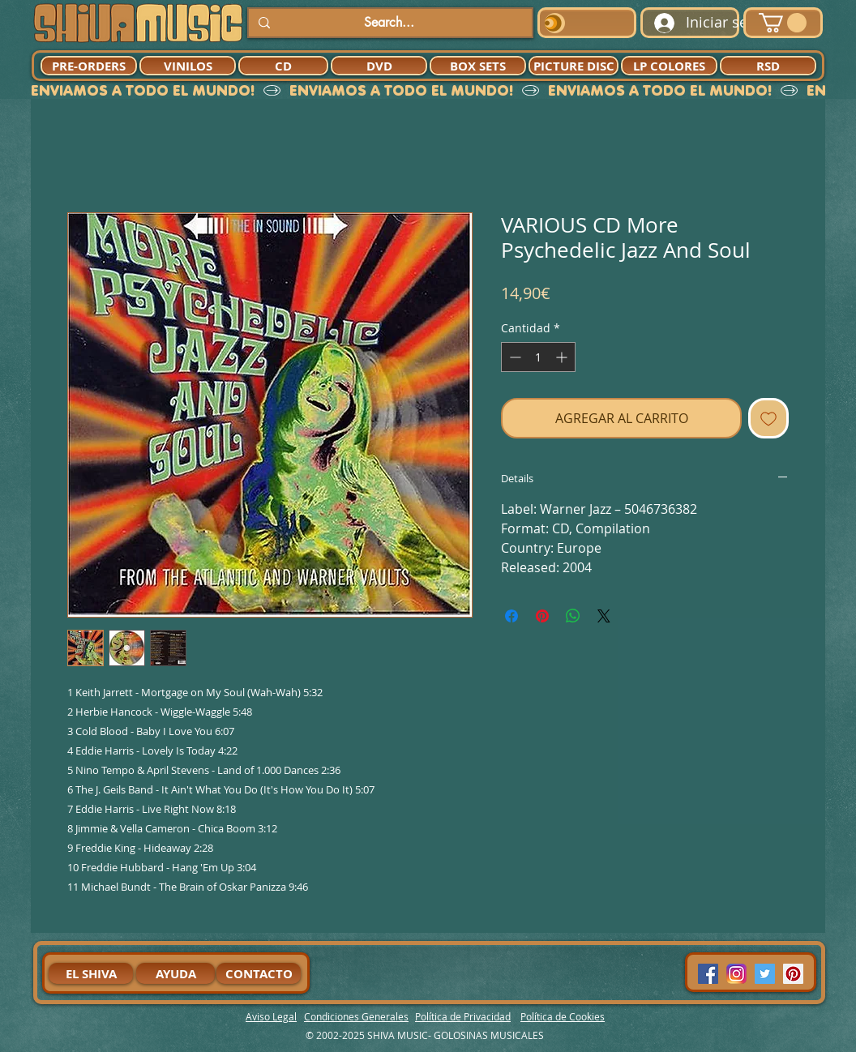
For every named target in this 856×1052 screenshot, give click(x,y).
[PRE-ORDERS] (89, 65)
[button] (783, 22)
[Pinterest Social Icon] (793, 974)
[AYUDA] (175, 973)
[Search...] (389, 22)
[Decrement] (513, 357)
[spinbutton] (538, 357)
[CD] (283, 65)
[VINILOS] (187, 65)
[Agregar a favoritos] (768, 418)
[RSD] (768, 65)
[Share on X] (604, 616)
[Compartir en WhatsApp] (573, 616)
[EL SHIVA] (91, 973)
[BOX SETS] (478, 65)
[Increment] (563, 357)
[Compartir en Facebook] (511, 616)
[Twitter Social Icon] (765, 974)
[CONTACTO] (258, 973)
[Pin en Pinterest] (542, 616)
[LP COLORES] (669, 65)
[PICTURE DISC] (573, 65)
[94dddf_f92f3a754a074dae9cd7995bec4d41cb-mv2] (736, 974)
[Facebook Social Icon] (708, 974)
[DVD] (379, 65)
